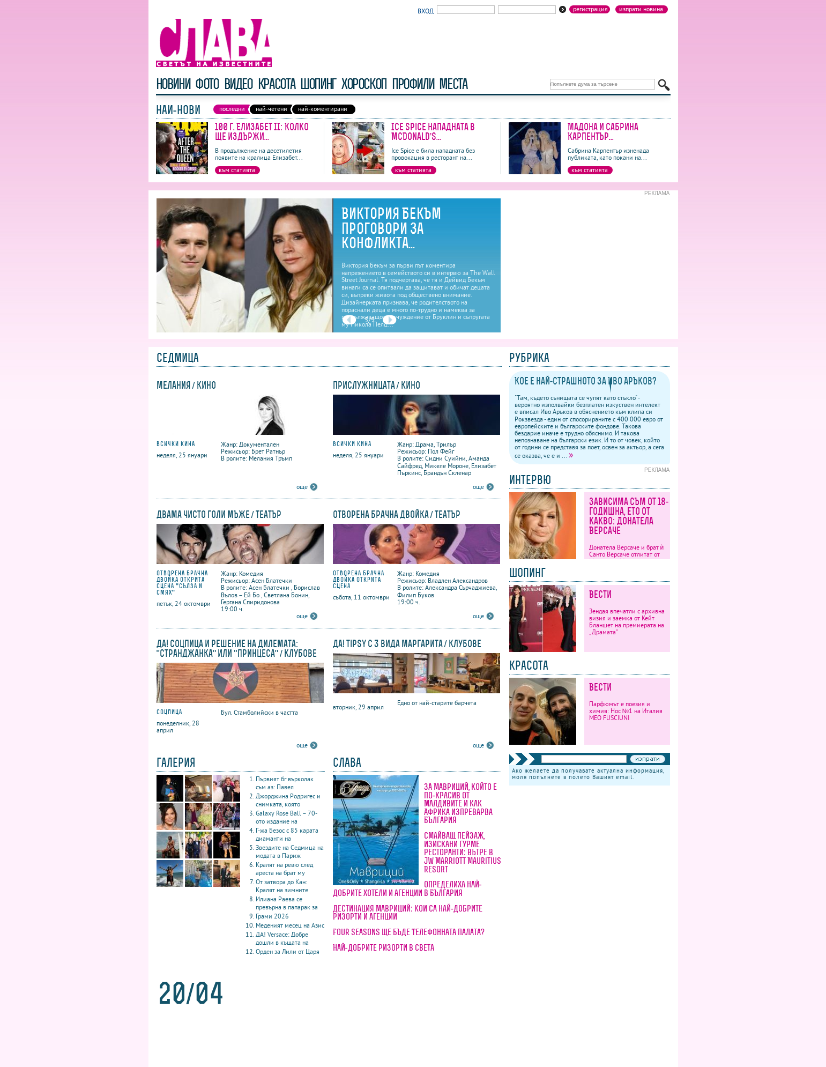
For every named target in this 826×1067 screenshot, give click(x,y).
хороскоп (363, 84)
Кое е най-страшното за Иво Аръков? (586, 381)
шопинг (318, 84)
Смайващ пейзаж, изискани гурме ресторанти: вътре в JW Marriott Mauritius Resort (462, 852)
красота (276, 84)
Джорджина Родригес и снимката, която (288, 800)
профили (413, 84)
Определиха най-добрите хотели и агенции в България (407, 888)
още (302, 487)
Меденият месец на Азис (290, 925)
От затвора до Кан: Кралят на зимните (282, 886)
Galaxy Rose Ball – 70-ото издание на (286, 817)
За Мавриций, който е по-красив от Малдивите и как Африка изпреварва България (460, 803)
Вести (600, 594)
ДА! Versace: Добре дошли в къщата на (282, 938)
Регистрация (590, 9)
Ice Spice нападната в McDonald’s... (433, 132)
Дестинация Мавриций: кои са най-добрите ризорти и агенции (408, 912)
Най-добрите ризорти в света (383, 947)
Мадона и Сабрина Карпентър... (603, 132)
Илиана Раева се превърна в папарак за (287, 903)
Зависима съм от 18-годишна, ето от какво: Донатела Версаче (629, 516)
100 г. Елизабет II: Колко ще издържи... (262, 132)
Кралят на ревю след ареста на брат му (284, 869)
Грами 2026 (272, 916)
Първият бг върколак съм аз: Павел (285, 783)
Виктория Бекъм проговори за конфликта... (391, 228)
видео (238, 84)
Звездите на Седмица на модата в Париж (290, 851)
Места (453, 84)
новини (173, 84)
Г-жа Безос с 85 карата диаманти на (287, 834)
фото (207, 84)
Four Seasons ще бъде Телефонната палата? (409, 932)
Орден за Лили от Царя (287, 951)
